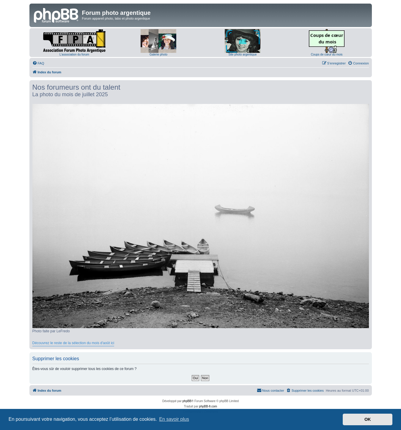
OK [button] (367, 419)
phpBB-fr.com (208, 406)
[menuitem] (38, 63)
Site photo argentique (242, 54)
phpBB (187, 401)
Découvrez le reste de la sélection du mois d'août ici (73, 343)
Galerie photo (158, 54)
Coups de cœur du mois (327, 54)
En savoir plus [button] (174, 419)
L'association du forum (74, 54)
